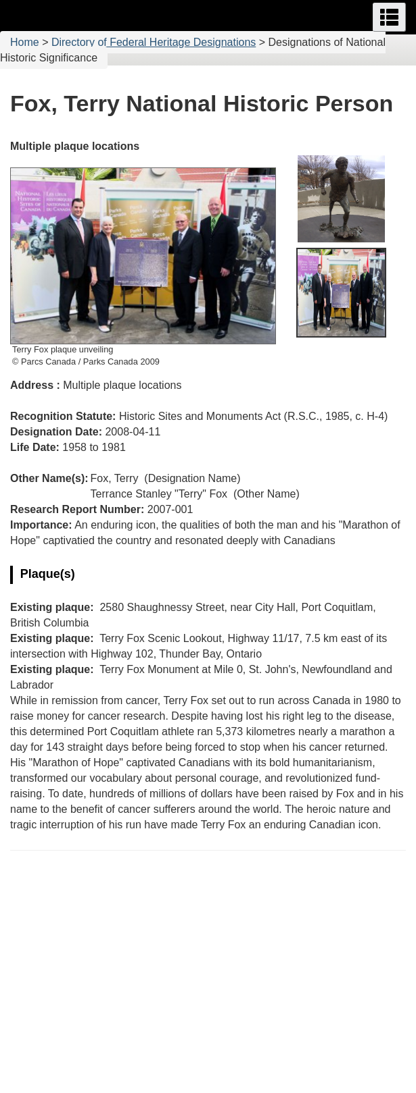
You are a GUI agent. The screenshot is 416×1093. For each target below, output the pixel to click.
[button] (389, 17)
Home (24, 42)
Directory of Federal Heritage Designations (153, 42)
